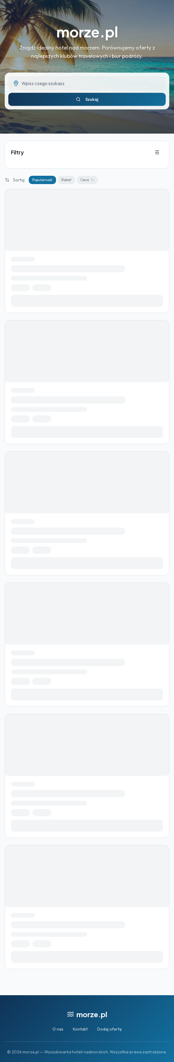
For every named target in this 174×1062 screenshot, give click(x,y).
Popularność (42, 180)
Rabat (66, 180)
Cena (87, 180)
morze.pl (87, 32)
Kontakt (80, 1029)
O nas (57, 1029)
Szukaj (87, 101)
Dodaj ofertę (109, 1029)
